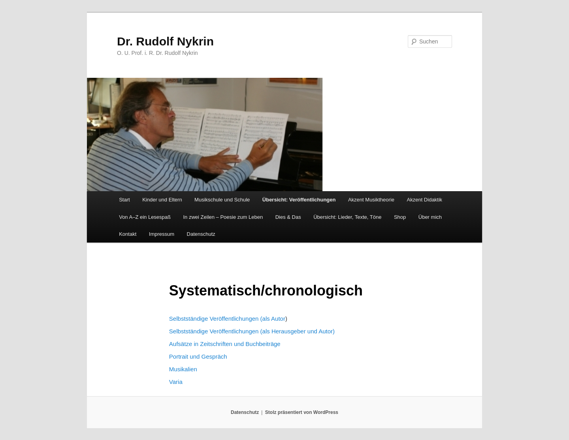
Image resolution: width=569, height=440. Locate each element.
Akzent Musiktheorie (371, 200)
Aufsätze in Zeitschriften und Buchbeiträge (225, 343)
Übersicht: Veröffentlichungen (299, 200)
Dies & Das (288, 217)
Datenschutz (201, 234)
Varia (176, 381)
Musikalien (183, 369)
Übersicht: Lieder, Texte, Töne (347, 217)
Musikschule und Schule (222, 200)
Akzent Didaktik (425, 200)
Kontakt (127, 234)
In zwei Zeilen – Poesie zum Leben (223, 217)
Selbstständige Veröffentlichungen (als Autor (227, 318)
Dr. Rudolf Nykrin (165, 41)
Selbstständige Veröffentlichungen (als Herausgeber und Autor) (252, 331)
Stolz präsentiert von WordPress (301, 412)
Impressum (161, 234)
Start (124, 200)
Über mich (430, 217)
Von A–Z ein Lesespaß (145, 217)
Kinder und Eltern (162, 200)
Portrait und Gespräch (198, 356)
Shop (400, 217)
